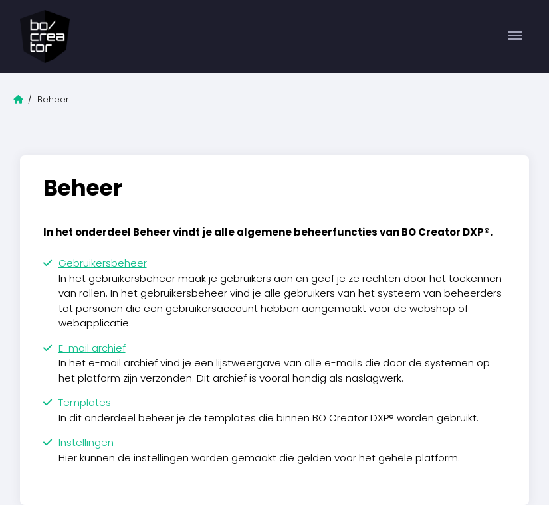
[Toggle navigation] (515, 36)
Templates (84, 402)
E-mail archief (92, 348)
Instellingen (86, 442)
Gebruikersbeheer (102, 263)
